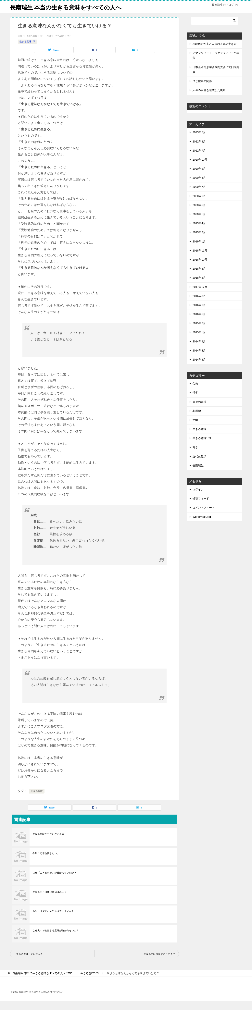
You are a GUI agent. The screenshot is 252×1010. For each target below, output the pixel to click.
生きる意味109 (27, 50)
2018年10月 (200, 268)
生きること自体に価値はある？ (49, 900)
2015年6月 (199, 332)
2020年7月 (199, 195)
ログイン (198, 498)
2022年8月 (199, 150)
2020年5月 (199, 214)
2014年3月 (199, 368)
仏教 (195, 392)
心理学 (197, 419)
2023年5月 (199, 141)
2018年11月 (200, 259)
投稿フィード (201, 507)
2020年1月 (199, 223)
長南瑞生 (198, 474)
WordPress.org (202, 525)
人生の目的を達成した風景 (209, 99)
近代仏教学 (199, 465)
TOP (42, 982)
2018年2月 (199, 286)
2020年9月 (199, 177)
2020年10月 (200, 168)
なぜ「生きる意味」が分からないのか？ (54, 881)
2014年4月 (199, 359)
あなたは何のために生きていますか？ (53, 920)
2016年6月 (199, 313)
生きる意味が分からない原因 (48, 843)
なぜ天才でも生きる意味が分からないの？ (55, 939)
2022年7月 (199, 159)
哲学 (195, 401)
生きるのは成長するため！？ (159, 963)
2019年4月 (199, 232)
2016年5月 (199, 323)
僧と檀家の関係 (202, 90)
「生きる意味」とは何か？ (28, 963)
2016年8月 (199, 304)
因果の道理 (199, 410)
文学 (195, 428)
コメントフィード (204, 516)
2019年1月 (199, 250)
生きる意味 (37, 800)
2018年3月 (199, 277)
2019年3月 (199, 241)
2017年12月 (200, 295)
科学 (195, 456)
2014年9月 (199, 350)
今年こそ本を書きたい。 (45, 862)
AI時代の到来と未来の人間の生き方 (214, 52)
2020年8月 (199, 186)
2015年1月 (199, 341)
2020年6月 (199, 204)
